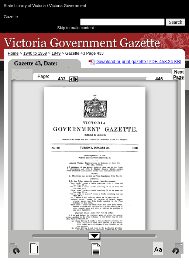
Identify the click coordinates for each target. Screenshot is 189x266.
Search (175, 22)
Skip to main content (75, 27)
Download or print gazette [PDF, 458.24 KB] (138, 61)
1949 (56, 53)
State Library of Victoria (25, 5)
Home (13, 53)
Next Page (178, 77)
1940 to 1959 (35, 53)
